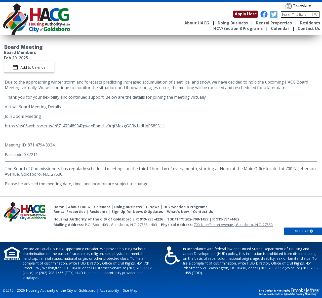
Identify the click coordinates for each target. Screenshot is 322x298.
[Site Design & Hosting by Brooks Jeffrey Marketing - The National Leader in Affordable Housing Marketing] (289, 291)
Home (59, 206)
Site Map (130, 290)
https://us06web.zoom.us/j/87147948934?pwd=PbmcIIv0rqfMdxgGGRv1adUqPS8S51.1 (85, 126)
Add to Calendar (33, 67)
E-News (152, 206)
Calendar (280, 28)
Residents (310, 23)
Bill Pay (303, 231)
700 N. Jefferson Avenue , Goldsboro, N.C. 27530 (233, 224)
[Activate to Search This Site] (314, 14)
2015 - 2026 (15, 290)
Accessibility (109, 290)
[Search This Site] (300, 14)
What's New (178, 211)
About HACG (196, 23)
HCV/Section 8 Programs (238, 28)
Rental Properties (274, 23)
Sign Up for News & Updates (137, 211)
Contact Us (309, 28)
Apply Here (246, 14)
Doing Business (233, 23)
